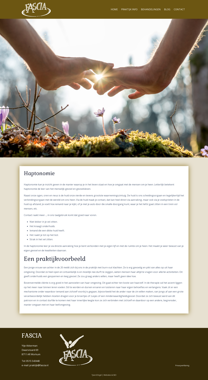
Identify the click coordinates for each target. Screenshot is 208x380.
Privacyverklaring (182, 365)
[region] (104, 88)
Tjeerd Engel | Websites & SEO (104, 375)
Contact (179, 9)
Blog (167, 9)
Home (114, 9)
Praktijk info (129, 9)
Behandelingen (151, 9)
